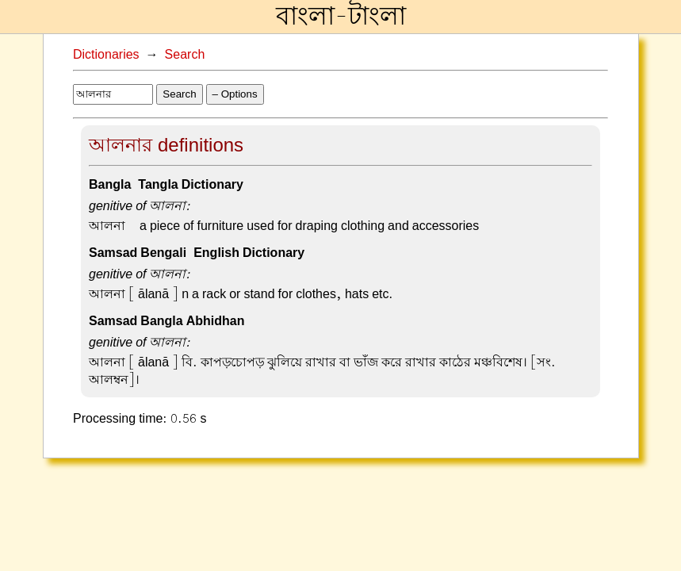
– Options (235, 94)
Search (185, 54)
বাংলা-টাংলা (341, 16)
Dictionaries (106, 54)
